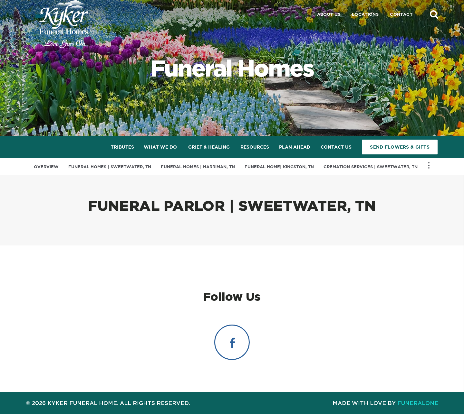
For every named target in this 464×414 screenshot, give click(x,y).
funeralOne (417, 403)
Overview (46, 166)
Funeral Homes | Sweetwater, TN (109, 166)
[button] (434, 14)
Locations (365, 14)
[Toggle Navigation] (428, 165)
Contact (401, 14)
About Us (329, 14)
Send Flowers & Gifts (400, 147)
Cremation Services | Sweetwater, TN (371, 166)
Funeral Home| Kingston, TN (279, 166)
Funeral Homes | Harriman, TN (198, 166)
